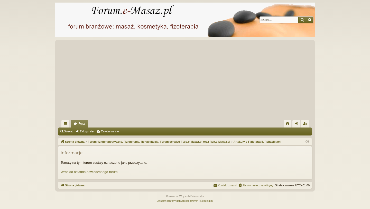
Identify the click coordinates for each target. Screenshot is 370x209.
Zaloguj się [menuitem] (297, 125)
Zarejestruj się (110, 131)
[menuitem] (287, 124)
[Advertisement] (212, 81)
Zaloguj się (87, 131)
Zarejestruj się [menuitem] (306, 125)
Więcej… (66, 125)
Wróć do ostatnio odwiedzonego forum (89, 172)
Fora (81, 123)
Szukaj (68, 131)
